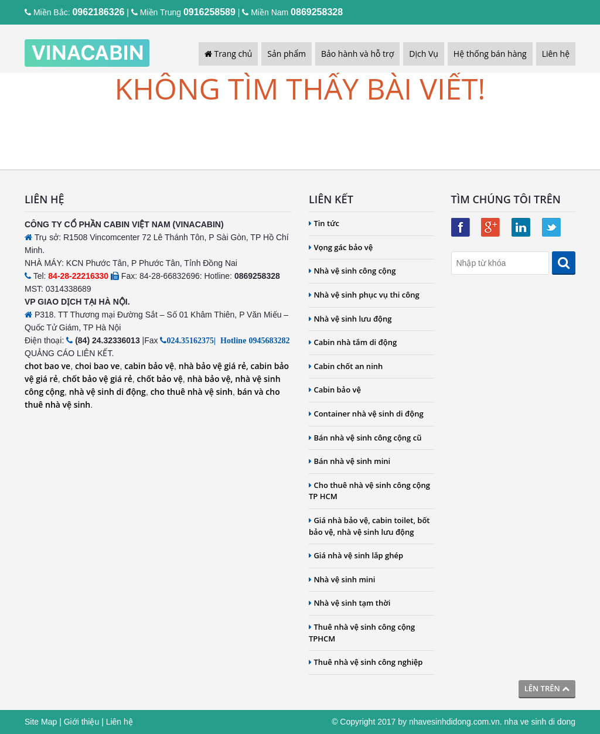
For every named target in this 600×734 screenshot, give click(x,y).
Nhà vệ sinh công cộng (352, 270)
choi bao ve (97, 365)
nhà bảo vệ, (210, 378)
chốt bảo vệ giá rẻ (97, 378)
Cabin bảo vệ (335, 389)
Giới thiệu (82, 721)
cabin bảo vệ (149, 365)
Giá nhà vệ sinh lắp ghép (356, 555)
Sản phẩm (286, 53)
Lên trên (547, 688)
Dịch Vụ (423, 53)
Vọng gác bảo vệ (341, 247)
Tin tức (324, 223)
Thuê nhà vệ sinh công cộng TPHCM (362, 633)
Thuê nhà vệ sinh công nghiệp (365, 662)
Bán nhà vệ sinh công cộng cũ (365, 437)
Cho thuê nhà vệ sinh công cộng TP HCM (369, 491)
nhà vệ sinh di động (107, 391)
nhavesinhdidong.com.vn (454, 721)
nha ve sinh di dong (539, 721)
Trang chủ (228, 53)
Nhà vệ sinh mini (342, 579)
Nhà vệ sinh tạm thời (349, 603)
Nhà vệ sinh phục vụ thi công (364, 294)
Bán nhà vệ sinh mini (349, 461)
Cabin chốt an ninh (346, 366)
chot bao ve (47, 365)
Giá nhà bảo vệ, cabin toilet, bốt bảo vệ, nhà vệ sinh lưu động (369, 526)
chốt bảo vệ (160, 378)
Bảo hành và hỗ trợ (357, 53)
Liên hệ (556, 53)
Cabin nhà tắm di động (353, 342)
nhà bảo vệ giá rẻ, (213, 365)
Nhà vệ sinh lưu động (350, 318)
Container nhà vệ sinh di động (366, 413)
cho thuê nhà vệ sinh (192, 391)
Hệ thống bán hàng (490, 53)
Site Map (41, 721)
